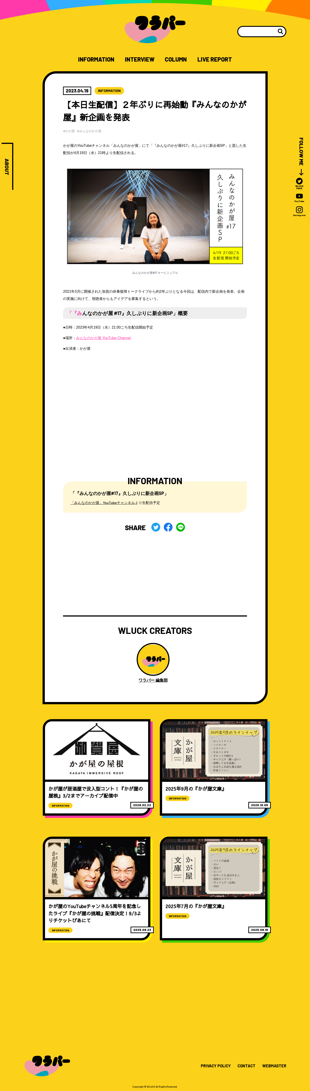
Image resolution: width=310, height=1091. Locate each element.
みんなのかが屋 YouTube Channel (103, 338)
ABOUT (6, 167)
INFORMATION (96, 59)
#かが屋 (69, 131)
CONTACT (247, 1066)
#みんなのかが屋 (89, 131)
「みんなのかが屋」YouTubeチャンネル (102, 502)
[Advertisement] (155, 573)
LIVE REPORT (214, 59)
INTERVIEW (139, 59)
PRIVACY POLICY (216, 1066)
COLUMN (176, 59)
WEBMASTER (274, 1066)
